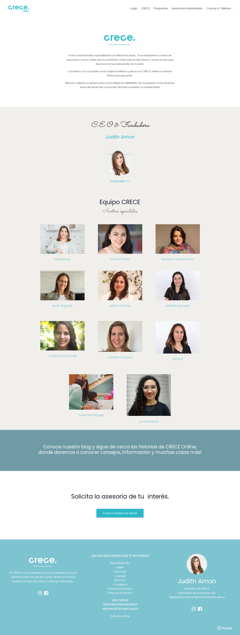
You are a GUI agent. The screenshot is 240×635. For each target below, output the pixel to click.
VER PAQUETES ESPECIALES (120, 608)
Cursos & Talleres (219, 8)
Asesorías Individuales (187, 8)
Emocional (120, 571)
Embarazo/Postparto (120, 592)
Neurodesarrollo (120, 562)
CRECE (145, 8)
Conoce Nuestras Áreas (120, 513)
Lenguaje (120, 575)
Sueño (120, 566)
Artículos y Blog (120, 615)
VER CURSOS (120, 599)
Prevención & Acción (120, 588)
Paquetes (161, 8)
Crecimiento (120, 583)
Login (133, 8)
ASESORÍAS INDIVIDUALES (120, 604)
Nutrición (120, 579)
